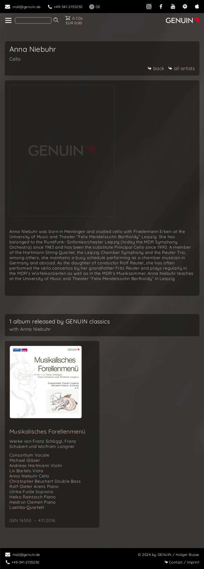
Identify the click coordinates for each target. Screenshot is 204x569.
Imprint (181, 562)
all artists (181, 68)
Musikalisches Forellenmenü (47, 431)
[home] (8, 20)
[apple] (197, 6)
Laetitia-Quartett (26, 507)
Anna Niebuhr (29, 476)
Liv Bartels (26, 470)
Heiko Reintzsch (32, 496)
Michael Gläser (24, 460)
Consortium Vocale (29, 455)
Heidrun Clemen (32, 502)
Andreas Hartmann (35, 465)
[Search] (33, 20)
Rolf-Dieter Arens (34, 486)
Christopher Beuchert (45, 481)
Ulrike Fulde (31, 491)
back (156, 68)
